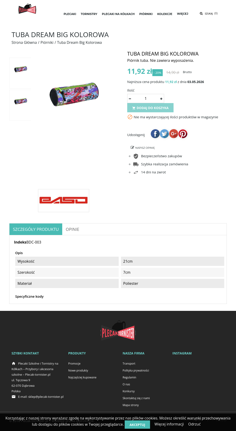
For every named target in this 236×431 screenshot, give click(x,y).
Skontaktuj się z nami (136, 398)
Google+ (173, 135)
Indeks (20, 242)
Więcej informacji (169, 424)
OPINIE (72, 229)
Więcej (182, 13)
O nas (126, 384)
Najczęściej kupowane (82, 377)
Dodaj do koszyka (150, 109)
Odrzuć (194, 424)
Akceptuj (137, 424)
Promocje (74, 364)
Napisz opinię (145, 149)
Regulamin (129, 377)
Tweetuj (164, 135)
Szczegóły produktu (36, 229)
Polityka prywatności (136, 370)
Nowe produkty (78, 370)
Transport (129, 364)
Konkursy (129, 391)
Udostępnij (155, 135)
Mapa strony (131, 405)
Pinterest (182, 135)
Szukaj (209, 13)
